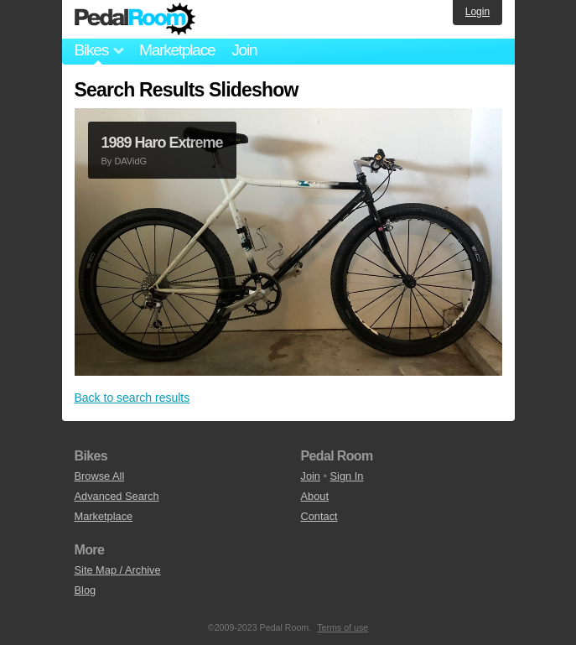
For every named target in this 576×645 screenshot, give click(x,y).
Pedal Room (135, 19)
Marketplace (177, 50)
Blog (85, 590)
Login (477, 12)
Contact (319, 516)
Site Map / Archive (118, 570)
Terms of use (342, 627)
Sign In (347, 476)
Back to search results (132, 397)
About (315, 496)
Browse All (100, 476)
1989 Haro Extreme (162, 142)
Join (244, 50)
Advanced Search (117, 496)
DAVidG (130, 161)
